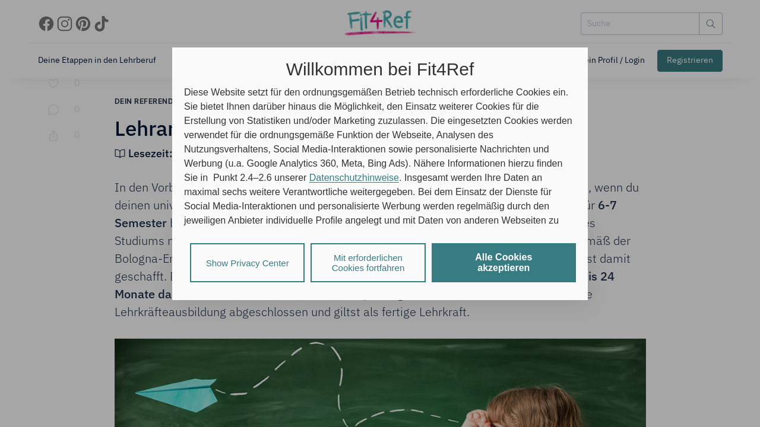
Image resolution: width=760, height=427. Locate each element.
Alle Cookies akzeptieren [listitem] (503, 262)
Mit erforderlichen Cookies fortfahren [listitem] (368, 263)
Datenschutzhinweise (354, 178)
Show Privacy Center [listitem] (247, 263)
